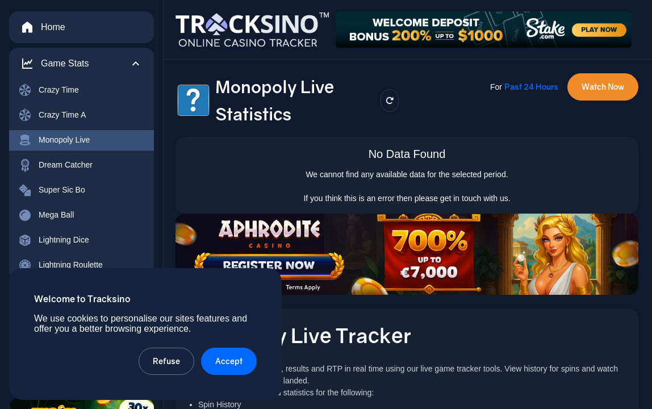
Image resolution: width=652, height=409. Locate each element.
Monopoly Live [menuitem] (54, 140)
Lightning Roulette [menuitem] (60, 265)
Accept (229, 361)
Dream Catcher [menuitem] (55, 165)
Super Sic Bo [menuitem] (51, 190)
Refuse (166, 361)
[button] (81, 64)
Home (42, 27)
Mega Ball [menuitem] (46, 215)
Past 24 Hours (531, 86)
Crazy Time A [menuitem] (52, 115)
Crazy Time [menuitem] (48, 90)
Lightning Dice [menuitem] (53, 240)
